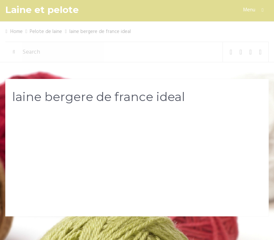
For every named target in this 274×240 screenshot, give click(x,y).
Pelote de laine (46, 32)
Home (16, 32)
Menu (249, 10)
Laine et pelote (42, 9)
